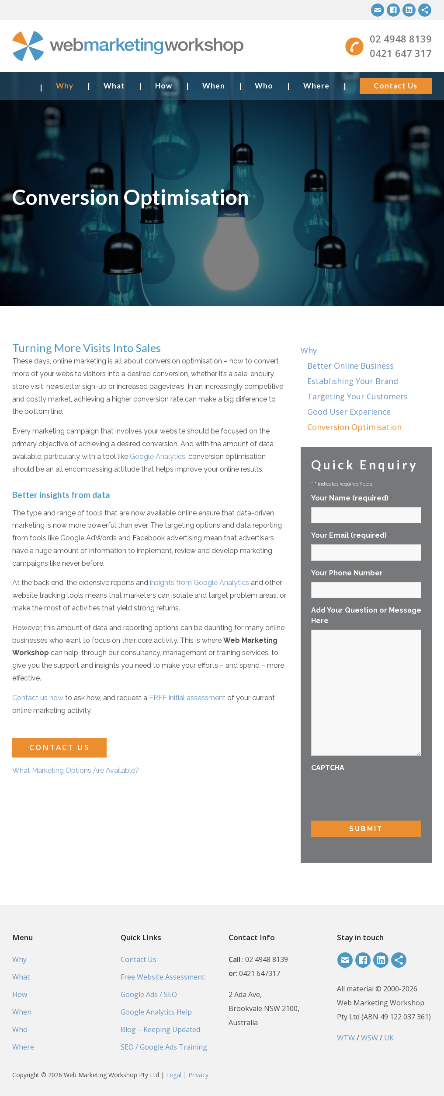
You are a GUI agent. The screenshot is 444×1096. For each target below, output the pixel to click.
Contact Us (395, 85)
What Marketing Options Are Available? (75, 770)
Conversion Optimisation (354, 427)
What (114, 85)
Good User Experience (349, 411)
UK (389, 1038)
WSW (369, 1038)
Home (22, 85)
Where (316, 85)
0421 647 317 (401, 53)
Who (264, 85)
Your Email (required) (350, 535)
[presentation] (377, 794)
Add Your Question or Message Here (366, 615)
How (163, 85)
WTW (346, 1038)
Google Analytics (157, 456)
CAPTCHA (327, 768)
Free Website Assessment (163, 977)
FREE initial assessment (187, 698)
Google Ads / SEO (149, 994)
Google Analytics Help (156, 1012)
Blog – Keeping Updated (160, 1029)
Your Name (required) (351, 498)
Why (64, 85)
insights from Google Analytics (199, 582)
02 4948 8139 (401, 38)
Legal (173, 1075)
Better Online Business (350, 365)
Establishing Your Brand (352, 381)
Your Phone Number (347, 573)
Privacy (198, 1075)
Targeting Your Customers (357, 396)
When (213, 85)
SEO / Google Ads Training (164, 1047)
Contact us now (37, 698)
